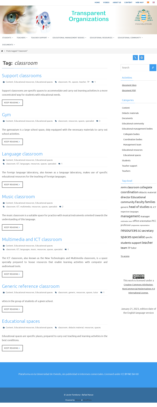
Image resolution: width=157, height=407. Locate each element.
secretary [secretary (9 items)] (148, 235)
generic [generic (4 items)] (124, 211)
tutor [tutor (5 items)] (134, 252)
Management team (133, 148)
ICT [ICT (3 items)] (154, 211)
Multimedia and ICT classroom (32, 240)
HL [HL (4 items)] (151, 211)
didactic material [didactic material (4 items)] (147, 196)
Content (128, 2)
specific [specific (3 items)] (148, 241)
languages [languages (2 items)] (134, 216)
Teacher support (130, 169)
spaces (76, 82)
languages (25, 164)
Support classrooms (22, 76)
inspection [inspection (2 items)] (125, 216)
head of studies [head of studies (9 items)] (139, 211)
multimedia (26, 207)
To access (126, 260)
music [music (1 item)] (130, 225)
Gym (6, 115)
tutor (97, 293)
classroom (64, 82)
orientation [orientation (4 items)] (145, 225)
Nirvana (78, 404)
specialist (91, 121)
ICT (18, 164)
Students (127, 164)
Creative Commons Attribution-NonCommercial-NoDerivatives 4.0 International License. (138, 292)
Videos (106, 2)
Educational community (134, 123)
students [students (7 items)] (126, 247)
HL (71, 82)
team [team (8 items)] (124, 252)
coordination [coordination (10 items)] (130, 196)
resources (74, 121)
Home (97, 2)
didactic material (77, 332)
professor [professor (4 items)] (126, 229)
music (34, 250)
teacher (83, 82)
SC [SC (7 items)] (139, 234)
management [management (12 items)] (130, 220)
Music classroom (18, 197)
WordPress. (87, 404)
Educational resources (25, 82)
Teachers (126, 175)
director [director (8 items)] (126, 201)
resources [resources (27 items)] (129, 234)
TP (89, 82)
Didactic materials (131, 113)
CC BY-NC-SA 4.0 (130, 378)
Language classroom (22, 154)
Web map (140, 2)
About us (117, 2)
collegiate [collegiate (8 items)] (146, 191)
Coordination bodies (134, 143)
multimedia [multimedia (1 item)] (124, 225)
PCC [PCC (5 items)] (154, 225)
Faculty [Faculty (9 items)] (139, 206)
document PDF (130, 90)
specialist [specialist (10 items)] (138, 241)
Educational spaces (45, 82)
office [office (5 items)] (136, 225)
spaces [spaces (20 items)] (126, 241)
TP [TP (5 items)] (129, 252)
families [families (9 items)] (150, 206)
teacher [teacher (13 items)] (147, 247)
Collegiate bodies (132, 138)
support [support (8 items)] (136, 247)
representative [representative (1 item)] (144, 229)
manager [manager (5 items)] (145, 220)
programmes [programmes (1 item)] (135, 229)
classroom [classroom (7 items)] (133, 191)
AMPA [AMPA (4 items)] (124, 191)
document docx (130, 85)
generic (73, 293)
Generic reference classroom (31, 287)
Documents (128, 118)
